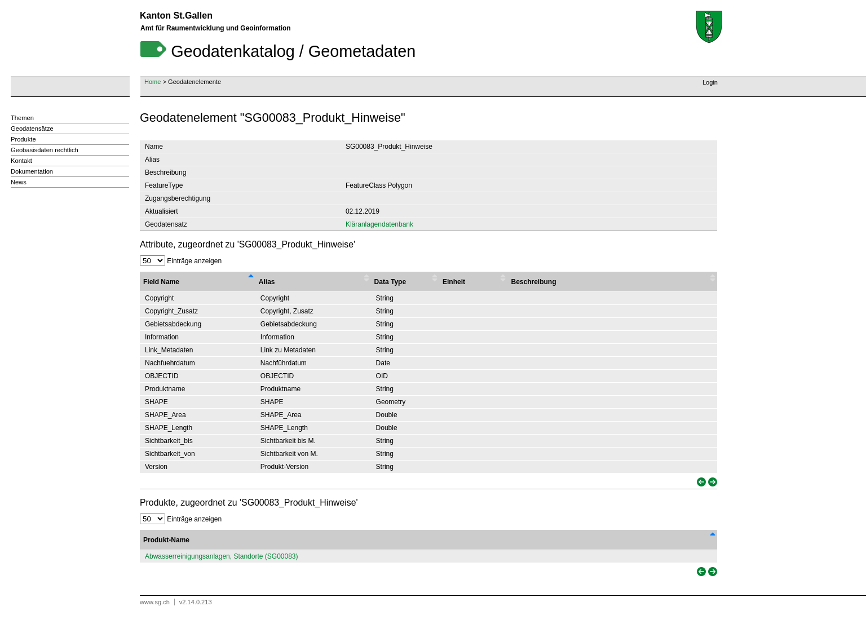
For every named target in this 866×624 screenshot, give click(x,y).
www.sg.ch (155, 602)
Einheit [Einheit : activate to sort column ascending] (454, 282)
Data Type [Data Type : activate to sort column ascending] (390, 282)
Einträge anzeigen (181, 261)
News (18, 182)
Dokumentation (32, 171)
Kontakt (21, 160)
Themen (22, 117)
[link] (700, 482)
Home (152, 81)
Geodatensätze (32, 128)
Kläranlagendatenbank (379, 224)
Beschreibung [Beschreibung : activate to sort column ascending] (533, 282)
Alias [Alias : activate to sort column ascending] (267, 282)
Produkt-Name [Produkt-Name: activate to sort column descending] (166, 540)
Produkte (23, 139)
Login (710, 82)
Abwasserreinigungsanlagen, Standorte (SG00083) (221, 556)
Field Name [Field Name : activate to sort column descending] (161, 282)
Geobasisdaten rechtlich (44, 150)
